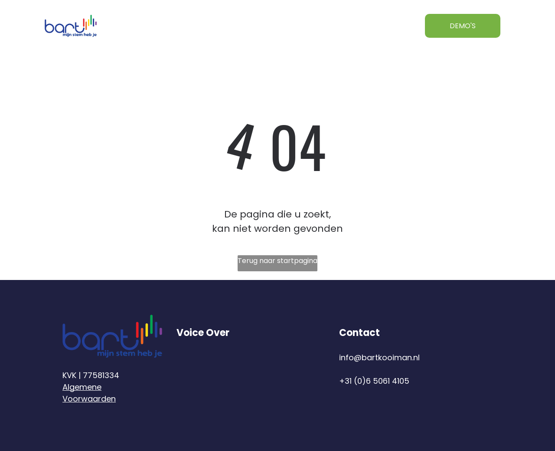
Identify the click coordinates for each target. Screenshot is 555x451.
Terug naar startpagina (277, 261)
